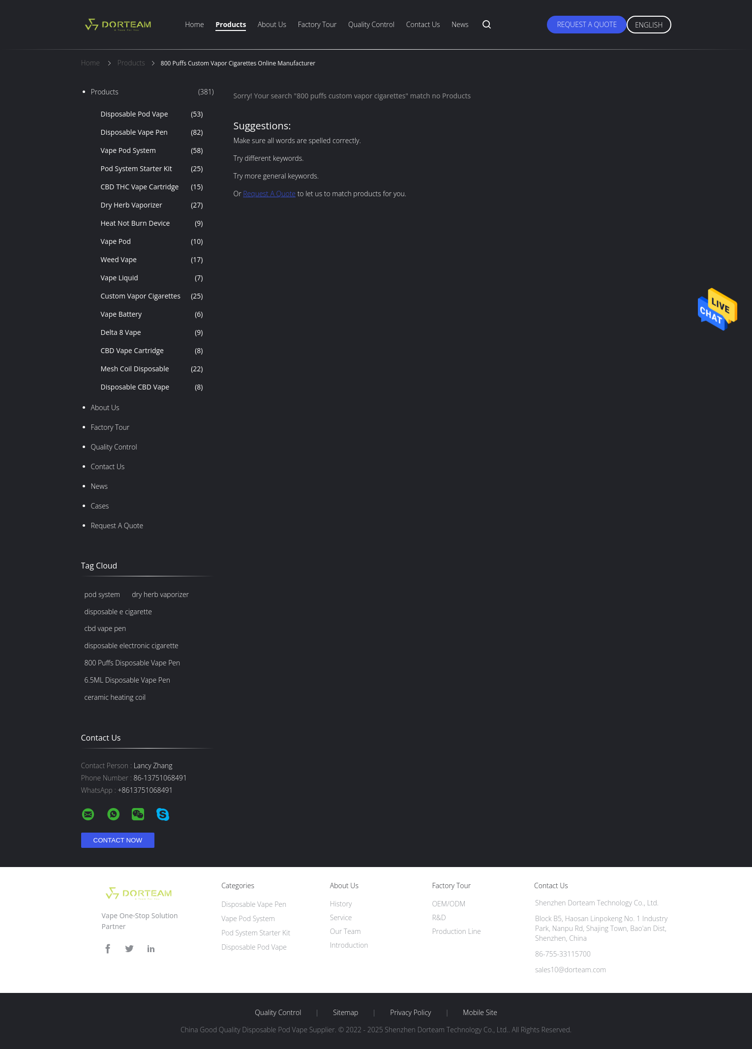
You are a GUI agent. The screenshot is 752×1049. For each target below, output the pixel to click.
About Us (272, 24)
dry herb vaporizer (160, 594)
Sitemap (345, 1012)
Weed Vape (152, 260)
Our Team (345, 931)
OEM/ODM (448, 903)
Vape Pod (152, 241)
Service (341, 917)
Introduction (349, 945)
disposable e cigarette (118, 611)
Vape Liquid (152, 278)
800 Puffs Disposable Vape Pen (132, 662)
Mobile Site (480, 1012)
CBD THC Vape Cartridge (152, 187)
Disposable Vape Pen (152, 132)
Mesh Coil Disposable (152, 369)
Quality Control (371, 24)
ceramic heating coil (115, 697)
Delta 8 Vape (152, 332)
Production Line (456, 931)
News (459, 24)
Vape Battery (152, 314)
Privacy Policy (410, 1012)
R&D (439, 917)
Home (194, 24)
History (341, 903)
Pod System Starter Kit (152, 169)
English (648, 25)
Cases (100, 505)
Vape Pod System (152, 150)
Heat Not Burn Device (152, 223)
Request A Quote (587, 24)
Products (230, 24)
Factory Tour (317, 24)
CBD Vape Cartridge (152, 351)
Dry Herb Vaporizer (152, 205)
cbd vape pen (105, 628)
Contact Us (423, 24)
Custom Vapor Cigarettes (152, 296)
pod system (102, 594)
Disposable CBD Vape (152, 387)
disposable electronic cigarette (132, 645)
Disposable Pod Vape (152, 114)
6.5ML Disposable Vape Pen (127, 680)
